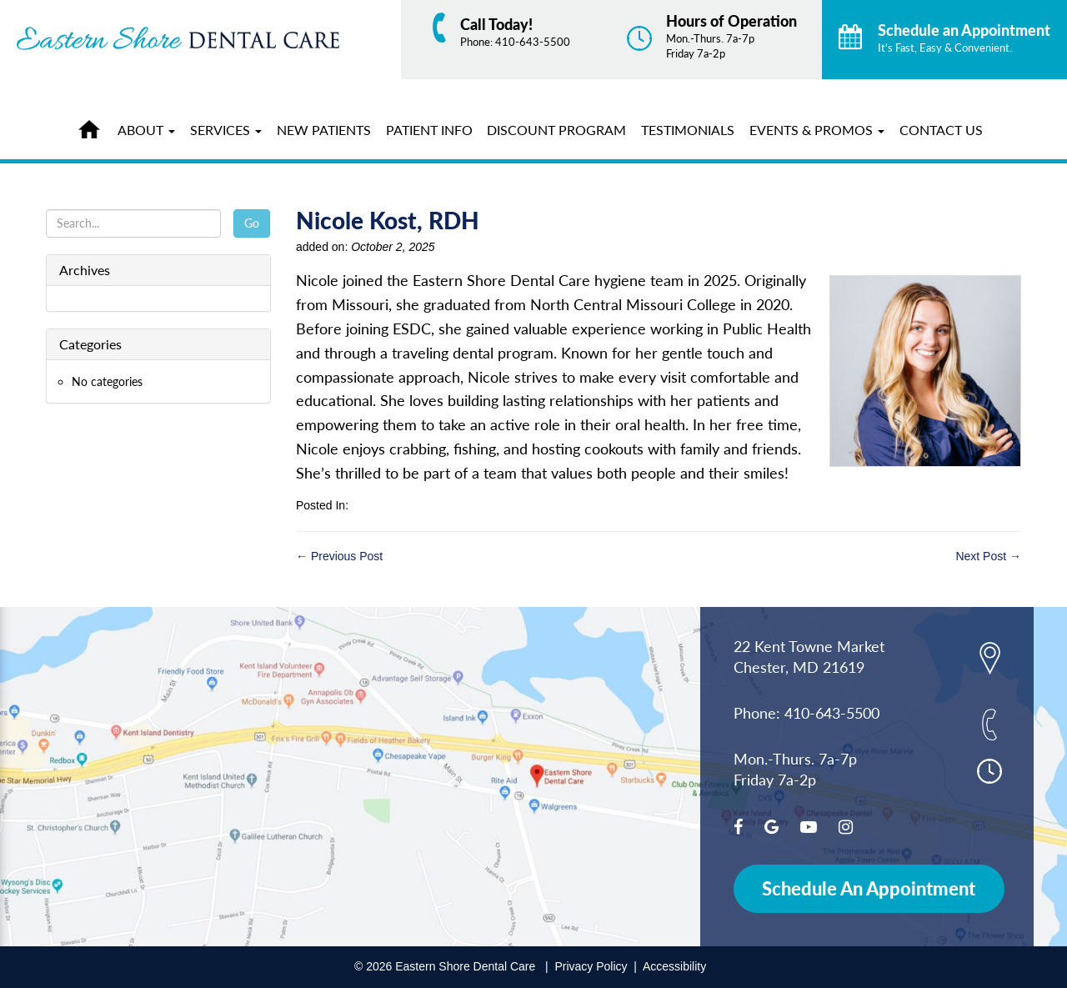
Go (251, 223)
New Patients (324, 130)
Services (226, 130)
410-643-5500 (532, 41)
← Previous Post (339, 556)
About (146, 130)
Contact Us (941, 130)
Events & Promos (816, 130)
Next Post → (988, 556)
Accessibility (674, 966)
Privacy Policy (590, 966)
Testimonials (687, 130)
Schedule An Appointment (868, 888)
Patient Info (429, 130)
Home (93, 126)
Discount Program (556, 130)
